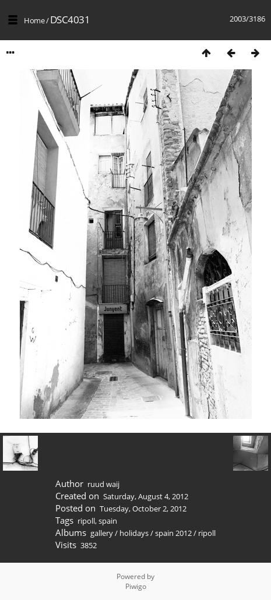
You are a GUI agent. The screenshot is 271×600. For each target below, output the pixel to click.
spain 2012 (173, 533)
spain (107, 521)
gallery (101, 533)
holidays (134, 533)
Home (34, 20)
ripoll (86, 521)
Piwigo (135, 586)
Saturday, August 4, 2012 (145, 496)
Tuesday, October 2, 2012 (143, 508)
